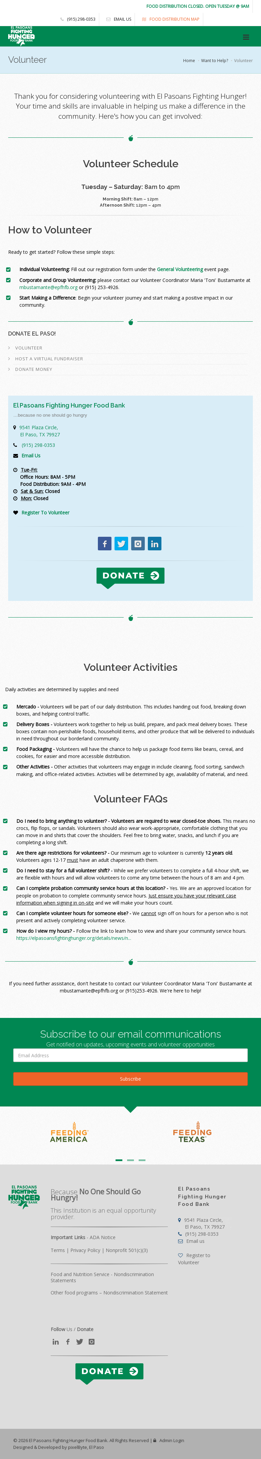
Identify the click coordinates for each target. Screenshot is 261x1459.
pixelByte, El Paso (86, 1447)
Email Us (30, 455)
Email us (117, 19)
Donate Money (33, 369)
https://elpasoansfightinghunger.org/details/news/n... (73, 938)
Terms (58, 1250)
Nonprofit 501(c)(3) (127, 1250)
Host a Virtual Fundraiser (49, 359)
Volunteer (28, 348)
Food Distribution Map (169, 19)
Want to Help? (214, 60)
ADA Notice (103, 1237)
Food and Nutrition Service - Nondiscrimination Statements (102, 1277)
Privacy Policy (85, 1250)
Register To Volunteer (45, 512)
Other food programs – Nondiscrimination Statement (109, 1292)
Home (189, 60)
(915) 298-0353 (77, 19)
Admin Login (168, 1440)
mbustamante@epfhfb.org (48, 287)
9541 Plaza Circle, (201, 1223)
